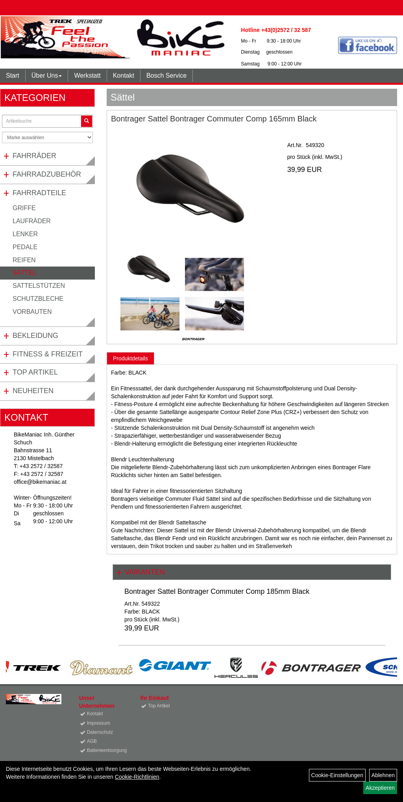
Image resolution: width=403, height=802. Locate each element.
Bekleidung (35, 335)
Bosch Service (166, 75)
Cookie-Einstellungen (337, 775)
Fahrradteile (39, 193)
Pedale (25, 247)
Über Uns (46, 75)
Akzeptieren (380, 788)
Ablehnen (383, 775)
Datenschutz (100, 732)
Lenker (25, 234)
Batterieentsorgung (105, 750)
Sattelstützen (39, 285)
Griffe (24, 208)
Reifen (24, 260)
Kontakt (123, 75)
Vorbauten (32, 311)
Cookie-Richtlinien (137, 777)
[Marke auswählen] (47, 137)
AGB (92, 741)
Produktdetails (130, 358)
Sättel (24, 272)
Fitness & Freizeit (48, 354)
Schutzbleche (38, 298)
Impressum (98, 723)
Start (12, 75)
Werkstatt (87, 75)
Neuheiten (33, 391)
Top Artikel (35, 372)
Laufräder (32, 221)
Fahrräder (34, 156)
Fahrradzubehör (47, 174)
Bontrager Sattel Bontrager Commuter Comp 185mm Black (216, 591)
